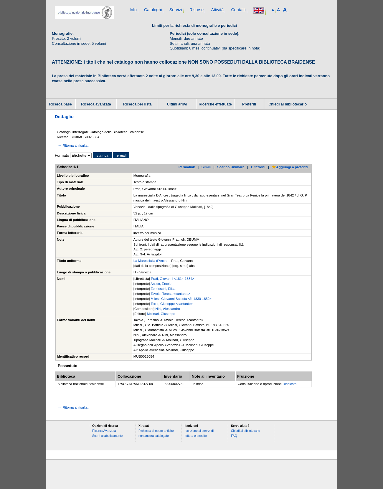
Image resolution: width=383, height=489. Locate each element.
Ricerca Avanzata (104, 430)
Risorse (196, 9)
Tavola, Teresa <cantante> (170, 293)
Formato (62, 155)
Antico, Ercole (161, 283)
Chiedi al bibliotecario (287, 104)
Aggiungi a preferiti (290, 167)
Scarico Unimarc (230, 167)
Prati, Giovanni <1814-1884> (172, 278)
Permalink (187, 167)
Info (133, 9)
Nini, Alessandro (168, 308)
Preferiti (249, 104)
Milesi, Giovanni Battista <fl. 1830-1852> (181, 298)
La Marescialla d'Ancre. (151, 260)
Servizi (175, 9)
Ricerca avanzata (96, 104)
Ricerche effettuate (215, 104)
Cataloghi (153, 9)
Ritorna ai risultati (73, 145)
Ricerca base (60, 104)
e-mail (121, 155)
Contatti (238, 9)
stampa (102, 155)
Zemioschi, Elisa (163, 288)
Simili (206, 167)
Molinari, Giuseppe (161, 313)
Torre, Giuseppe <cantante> (172, 303)
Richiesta (289, 384)
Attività (217, 9)
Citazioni (258, 167)
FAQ (234, 435)
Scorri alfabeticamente (107, 435)
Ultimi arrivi (177, 104)
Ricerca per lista (137, 104)
